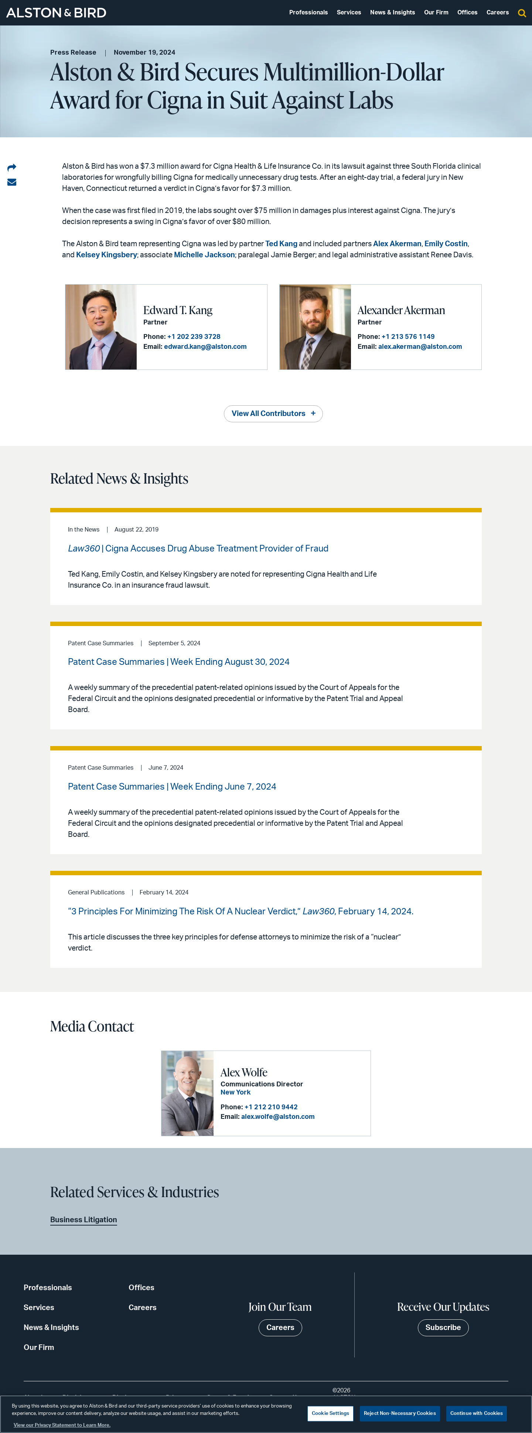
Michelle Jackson (204, 255)
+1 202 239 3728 (194, 337)
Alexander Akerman (401, 309)
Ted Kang (281, 244)
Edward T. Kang (177, 309)
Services (349, 13)
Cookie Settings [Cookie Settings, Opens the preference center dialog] (330, 1413)
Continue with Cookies (476, 1413)
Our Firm (436, 13)
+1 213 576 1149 (408, 337)
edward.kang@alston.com (205, 347)
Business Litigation (83, 1220)
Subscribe (443, 1327)
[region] (266, 1414)
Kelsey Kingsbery (106, 255)
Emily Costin (446, 244)
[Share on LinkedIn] (11, 168)
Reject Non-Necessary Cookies (400, 1413)
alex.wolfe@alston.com (278, 1117)
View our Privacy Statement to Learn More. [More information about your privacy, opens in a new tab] (62, 1425)
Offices (467, 13)
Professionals (308, 13)
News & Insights (392, 13)
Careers (498, 13)
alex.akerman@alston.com (420, 347)
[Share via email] (11, 182)
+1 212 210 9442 (271, 1107)
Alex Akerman (397, 244)
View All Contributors (269, 413)
